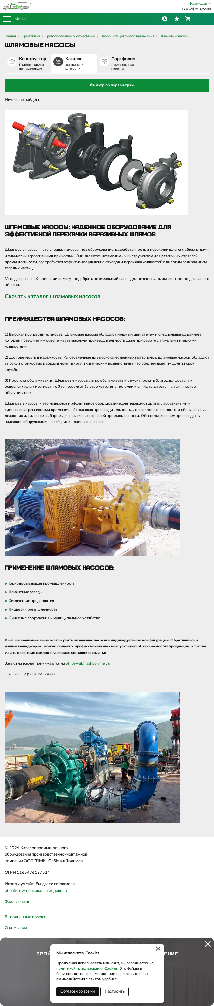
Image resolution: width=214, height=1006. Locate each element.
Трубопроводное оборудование (70, 36)
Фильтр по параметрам (107, 85)
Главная (10, 36)
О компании (16, 928)
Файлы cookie (17, 902)
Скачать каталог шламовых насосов (52, 296)
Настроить (115, 991)
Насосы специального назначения (127, 36)
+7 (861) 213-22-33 (196, 9)
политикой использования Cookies (87, 968)
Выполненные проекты (26, 917)
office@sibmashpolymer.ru (88, 663)
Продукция (31, 36)
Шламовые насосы (174, 36)
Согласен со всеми (77, 991)
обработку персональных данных (36, 891)
